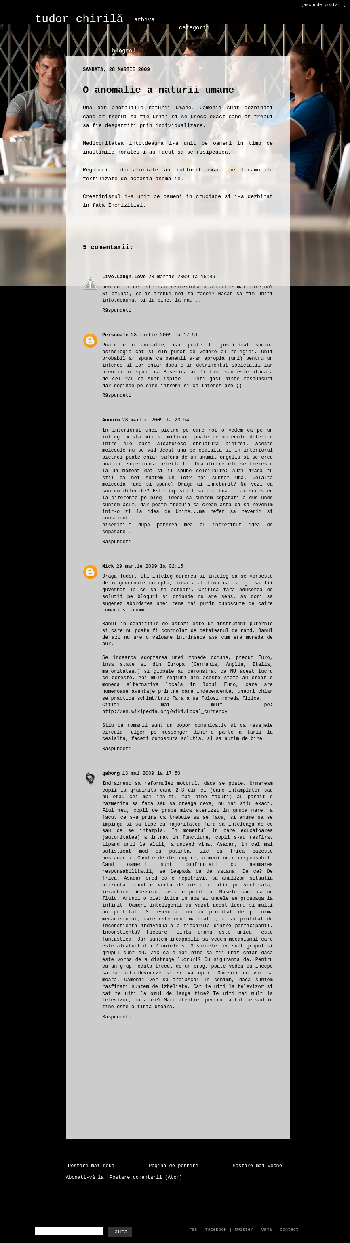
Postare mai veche (257, 1166)
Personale (115, 335)
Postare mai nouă (91, 1166)
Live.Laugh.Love (124, 277)
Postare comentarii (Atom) (146, 1177)
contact (289, 1229)
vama (266, 1229)
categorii (194, 28)
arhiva (144, 20)
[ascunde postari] (323, 4)
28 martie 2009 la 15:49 (181, 277)
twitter (243, 1229)
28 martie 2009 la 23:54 (155, 420)
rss (193, 1229)
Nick (108, 566)
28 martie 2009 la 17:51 (164, 335)
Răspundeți (116, 310)
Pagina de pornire (173, 1166)
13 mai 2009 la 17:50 (151, 773)
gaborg (111, 773)
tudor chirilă (79, 19)
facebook (216, 1229)
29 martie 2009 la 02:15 (149, 566)
